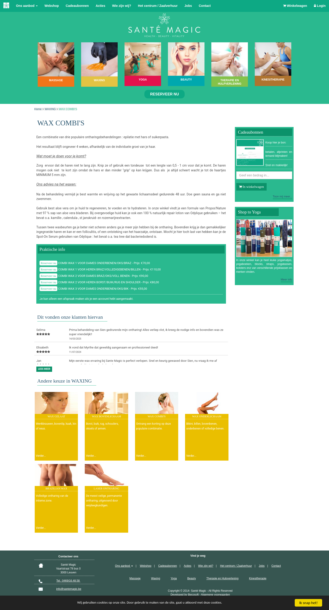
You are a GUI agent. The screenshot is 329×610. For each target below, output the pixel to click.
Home (38, 109)
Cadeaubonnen (77, 6)
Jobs (188, 6)
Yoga (174, 578)
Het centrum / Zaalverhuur (158, 6)
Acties (100, 6)
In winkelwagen (251, 187)
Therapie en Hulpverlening (222, 578)
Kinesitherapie (257, 578)
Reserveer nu (164, 94)
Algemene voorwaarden (215, 594)
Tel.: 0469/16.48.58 (68, 580)
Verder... (41, 455)
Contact (205, 6)
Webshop (52, 6)
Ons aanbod (27, 6)
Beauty (191, 578)
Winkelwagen (295, 6)
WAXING (50, 109)
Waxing (155, 578)
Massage (135, 578)
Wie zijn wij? (121, 6)
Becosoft (193, 594)
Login (320, 6)
